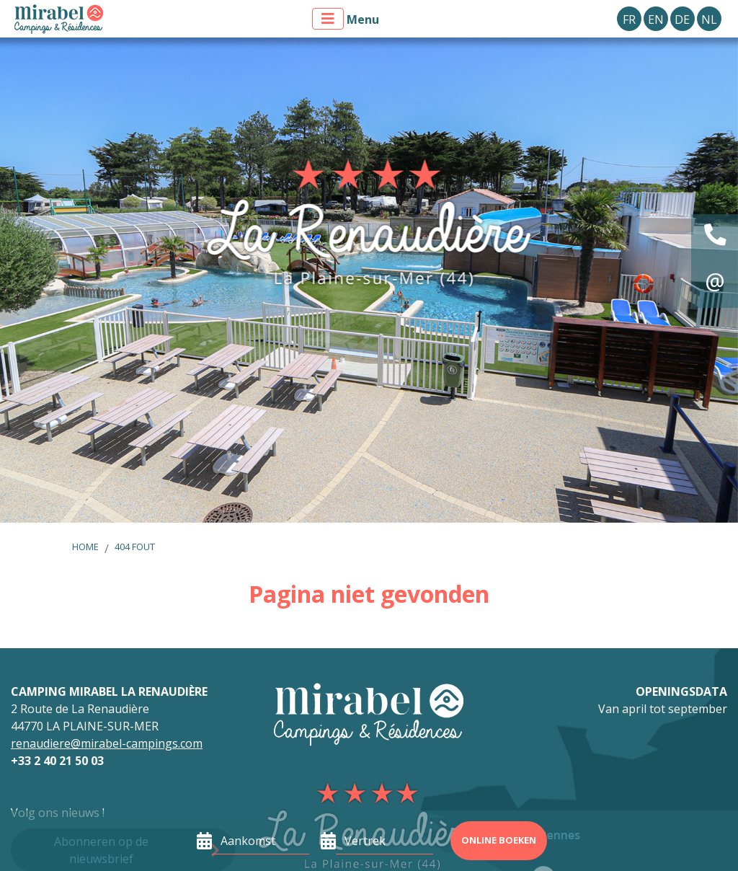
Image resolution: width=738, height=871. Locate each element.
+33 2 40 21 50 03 (57, 761)
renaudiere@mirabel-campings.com (107, 743)
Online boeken (498, 840)
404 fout (135, 546)
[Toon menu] (328, 19)
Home (85, 546)
